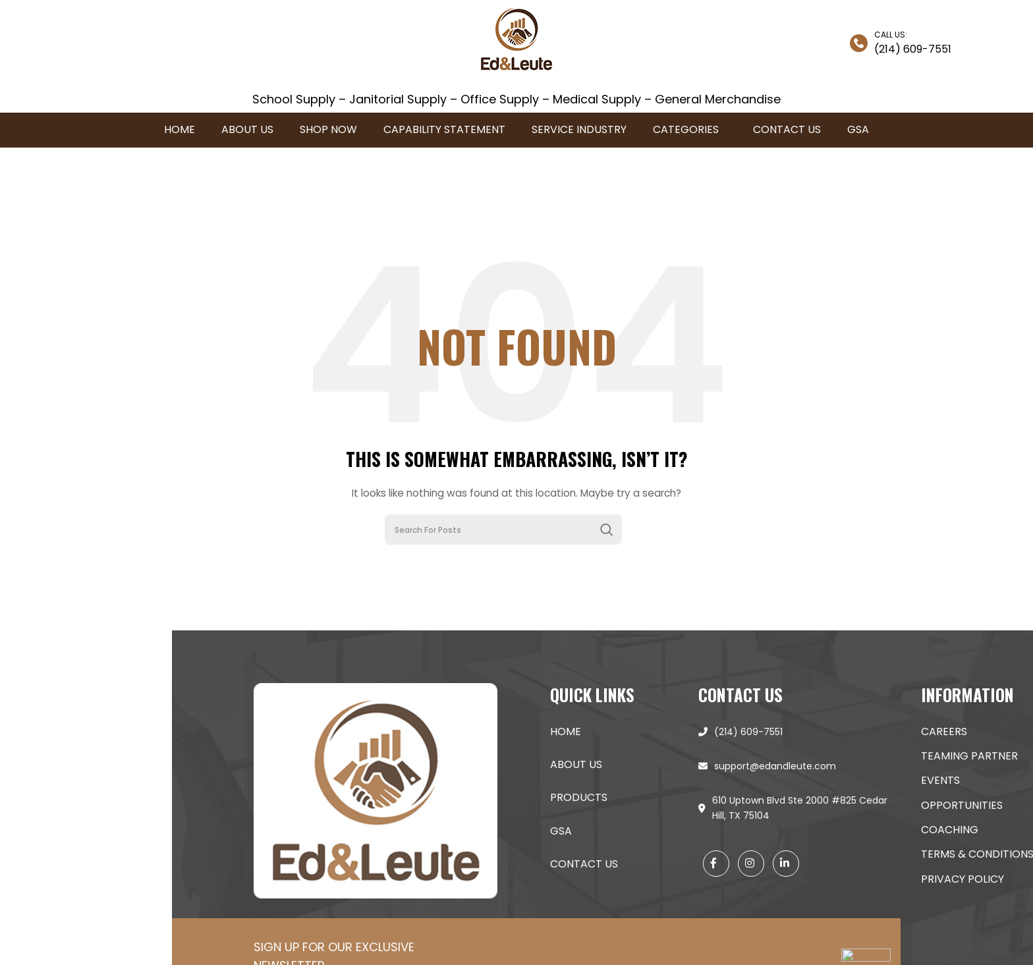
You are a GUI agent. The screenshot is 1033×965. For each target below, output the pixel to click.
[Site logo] (516, 42)
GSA (892, 831)
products (909, 797)
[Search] (503, 529)
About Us (907, 764)
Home (896, 731)
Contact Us (915, 863)
